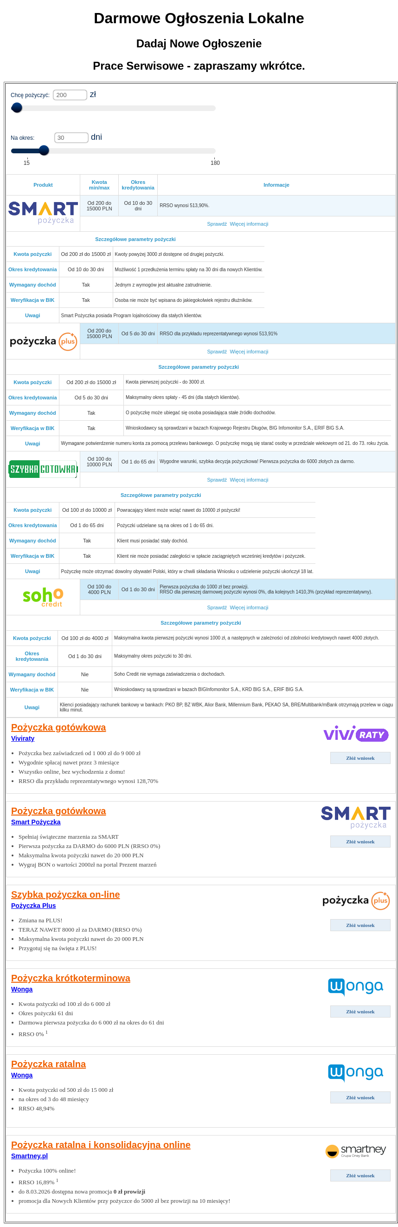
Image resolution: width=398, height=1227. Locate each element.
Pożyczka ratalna (48, 1064)
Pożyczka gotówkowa (58, 727)
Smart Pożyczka (36, 822)
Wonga (21, 989)
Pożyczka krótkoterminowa (70, 978)
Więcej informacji (249, 224)
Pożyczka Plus (33, 905)
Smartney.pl (29, 1156)
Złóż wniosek (360, 758)
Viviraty (22, 738)
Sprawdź (217, 224)
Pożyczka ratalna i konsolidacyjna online (101, 1145)
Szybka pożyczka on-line (65, 894)
